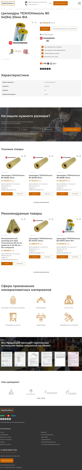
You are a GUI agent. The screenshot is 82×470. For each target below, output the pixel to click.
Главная (3, 9)
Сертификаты (4, 434)
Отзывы (2, 442)
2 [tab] (35, 202)
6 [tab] (41, 202)
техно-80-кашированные (73, 9)
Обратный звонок (60, 3)
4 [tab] (38, 202)
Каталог (10, 9)
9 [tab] (46, 202)
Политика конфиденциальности (50, 444)
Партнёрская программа (48, 442)
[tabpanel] (41, 175)
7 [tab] (43, 202)
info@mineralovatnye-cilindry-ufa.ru (37, 2)
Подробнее (19, 193)
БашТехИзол (7, 410)
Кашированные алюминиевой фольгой (43, 9)
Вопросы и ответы (5, 444)
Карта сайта (44, 437)
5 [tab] (40, 202)
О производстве (46, 439)
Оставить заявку (72, 129)
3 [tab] (37, 202)
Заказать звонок (6, 460)
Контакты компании (6, 439)
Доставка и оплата (5, 437)
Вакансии (44, 432)
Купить (7, 193)
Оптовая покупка (47, 34)
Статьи (2, 432)
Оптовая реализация (47, 434)
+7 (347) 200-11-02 (32, 4)
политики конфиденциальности (42, 134)
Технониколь (60, 9)
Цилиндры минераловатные (22, 9)
